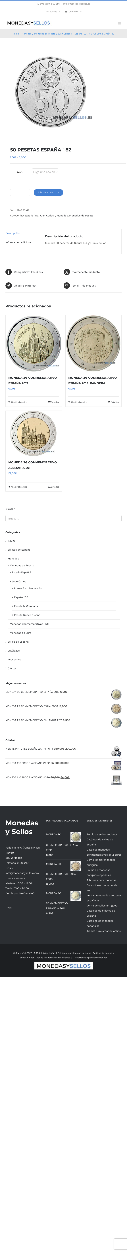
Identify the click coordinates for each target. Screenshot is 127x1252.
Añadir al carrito (48, 192)
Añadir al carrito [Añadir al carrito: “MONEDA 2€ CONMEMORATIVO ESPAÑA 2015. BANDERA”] (79, 402)
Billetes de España (19, 549)
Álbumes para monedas (101, 880)
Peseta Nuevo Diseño (27, 615)
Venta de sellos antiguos (102, 905)
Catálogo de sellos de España (100, 842)
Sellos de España (18, 641)
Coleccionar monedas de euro (102, 888)
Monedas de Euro (20, 632)
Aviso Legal (49, 953)
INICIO (11, 540)
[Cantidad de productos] (20, 192)
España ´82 (31, 215)
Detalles (55, 402)
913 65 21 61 (54, 3)
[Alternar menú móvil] (120, 24)
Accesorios (14, 659)
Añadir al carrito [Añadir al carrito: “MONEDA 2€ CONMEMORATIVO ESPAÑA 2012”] (19, 402)
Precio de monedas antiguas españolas (99, 872)
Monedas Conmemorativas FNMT (30, 624)
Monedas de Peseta (81, 215)
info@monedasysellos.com (22, 873)
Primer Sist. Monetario (27, 588)
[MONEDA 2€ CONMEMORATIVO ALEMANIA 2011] (34, 433)
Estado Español (21, 572)
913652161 (23, 863)
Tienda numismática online (104, 931)
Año (19, 172)
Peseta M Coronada (26, 606)
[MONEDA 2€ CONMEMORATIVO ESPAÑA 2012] (34, 343)
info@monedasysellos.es (76, 3)
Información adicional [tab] (18, 242)
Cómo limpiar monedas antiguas (101, 862)
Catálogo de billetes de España (101, 913)
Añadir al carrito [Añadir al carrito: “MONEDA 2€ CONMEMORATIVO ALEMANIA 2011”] (19, 487)
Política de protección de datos (74, 953)
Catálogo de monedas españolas (100, 923)
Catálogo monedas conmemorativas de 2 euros (104, 852)
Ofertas (12, 668)
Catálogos (14, 650)
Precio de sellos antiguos (102, 834)
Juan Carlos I (47, 215)
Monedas (62, 215)
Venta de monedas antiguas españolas (104, 898)
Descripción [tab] (12, 233)
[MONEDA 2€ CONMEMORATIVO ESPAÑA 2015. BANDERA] (94, 343)
